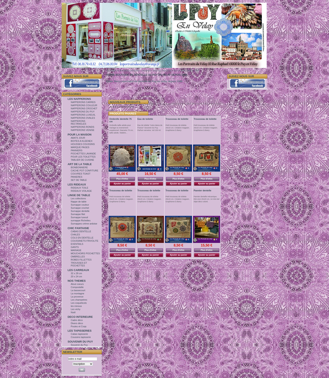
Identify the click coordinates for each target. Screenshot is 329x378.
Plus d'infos (122, 179)
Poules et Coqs (78, 326)
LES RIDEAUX (77, 184)
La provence (77, 296)
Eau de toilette (145, 119)
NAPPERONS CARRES (83, 102)
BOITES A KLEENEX (81, 141)
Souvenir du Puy (79, 345)
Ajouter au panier (122, 183)
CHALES (75, 234)
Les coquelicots (79, 303)
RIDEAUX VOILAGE (81, 191)
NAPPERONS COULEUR (84, 105)
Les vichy (75, 309)
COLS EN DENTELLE (82, 237)
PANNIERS (76, 150)
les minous (76, 306)
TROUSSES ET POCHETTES (79, 264)
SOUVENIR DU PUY (80, 341)
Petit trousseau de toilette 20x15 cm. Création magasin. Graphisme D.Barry (177, 127)
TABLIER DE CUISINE (82, 160)
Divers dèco (77, 323)
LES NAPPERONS (79, 98)
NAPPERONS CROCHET (84, 108)
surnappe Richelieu (80, 220)
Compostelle (77, 287)
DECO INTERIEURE (80, 316)
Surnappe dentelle (80, 211)
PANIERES (76, 177)
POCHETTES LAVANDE (83, 153)
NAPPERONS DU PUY (83, 111)
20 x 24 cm (76, 276)
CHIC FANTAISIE (78, 228)
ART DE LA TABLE (80, 164)
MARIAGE (76, 250)
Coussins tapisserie (81, 337)
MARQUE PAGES (80, 147)
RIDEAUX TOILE (79, 187)
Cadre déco (77, 320)
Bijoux (109, 260)
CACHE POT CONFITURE (84, 170)
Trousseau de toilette (177, 119)
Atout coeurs (77, 284)
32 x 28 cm (76, 273)
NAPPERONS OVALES (83, 118)
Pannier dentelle (202, 190)
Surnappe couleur (80, 204)
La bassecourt (78, 290)
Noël (73, 312)
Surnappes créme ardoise (84, 223)
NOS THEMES (77, 280)
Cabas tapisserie (79, 334)
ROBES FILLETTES (81, 259)
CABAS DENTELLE (81, 231)
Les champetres (79, 299)
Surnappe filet (78, 214)
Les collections (78, 198)
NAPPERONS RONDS (82, 127)
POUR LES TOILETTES (83, 156)
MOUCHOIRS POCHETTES (85, 253)
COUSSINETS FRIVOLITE (84, 241)
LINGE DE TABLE (79, 195)
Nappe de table (78, 201)
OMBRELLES (78, 256)
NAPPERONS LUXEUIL (83, 114)
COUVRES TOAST (80, 173)
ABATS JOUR (78, 138)
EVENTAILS (77, 244)
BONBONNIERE (79, 167)
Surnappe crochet (80, 208)
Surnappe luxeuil (79, 217)
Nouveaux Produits (125, 102)
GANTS (75, 247)
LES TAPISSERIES (79, 330)
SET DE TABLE (79, 180)
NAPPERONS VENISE (82, 130)
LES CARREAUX (78, 270)
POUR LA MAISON (79, 134)
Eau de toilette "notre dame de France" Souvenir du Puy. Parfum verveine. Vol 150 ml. (149, 127)
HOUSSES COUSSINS (83, 144)
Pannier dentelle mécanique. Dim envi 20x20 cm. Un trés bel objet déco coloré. (206, 199)
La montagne (77, 293)
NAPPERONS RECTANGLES (78, 122)
